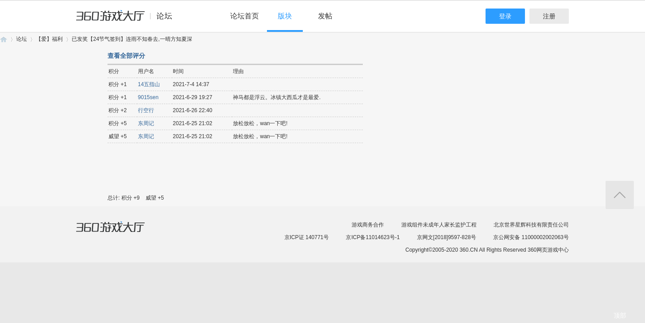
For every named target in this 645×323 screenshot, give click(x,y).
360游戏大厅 (119, 232)
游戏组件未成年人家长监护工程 (439, 225)
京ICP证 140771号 (306, 237)
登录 (505, 16)
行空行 (146, 110)
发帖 (325, 16)
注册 (549, 16)
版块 (285, 16)
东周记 (146, 123)
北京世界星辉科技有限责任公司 (531, 225)
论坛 (21, 39)
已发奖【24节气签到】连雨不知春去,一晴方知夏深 (132, 39)
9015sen (148, 97)
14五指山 (149, 84)
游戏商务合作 (368, 225)
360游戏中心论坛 (128, 20)
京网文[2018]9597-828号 (446, 237)
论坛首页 (244, 16)
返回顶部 (620, 195)
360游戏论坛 (3, 39)
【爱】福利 (49, 39)
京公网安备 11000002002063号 (531, 237)
